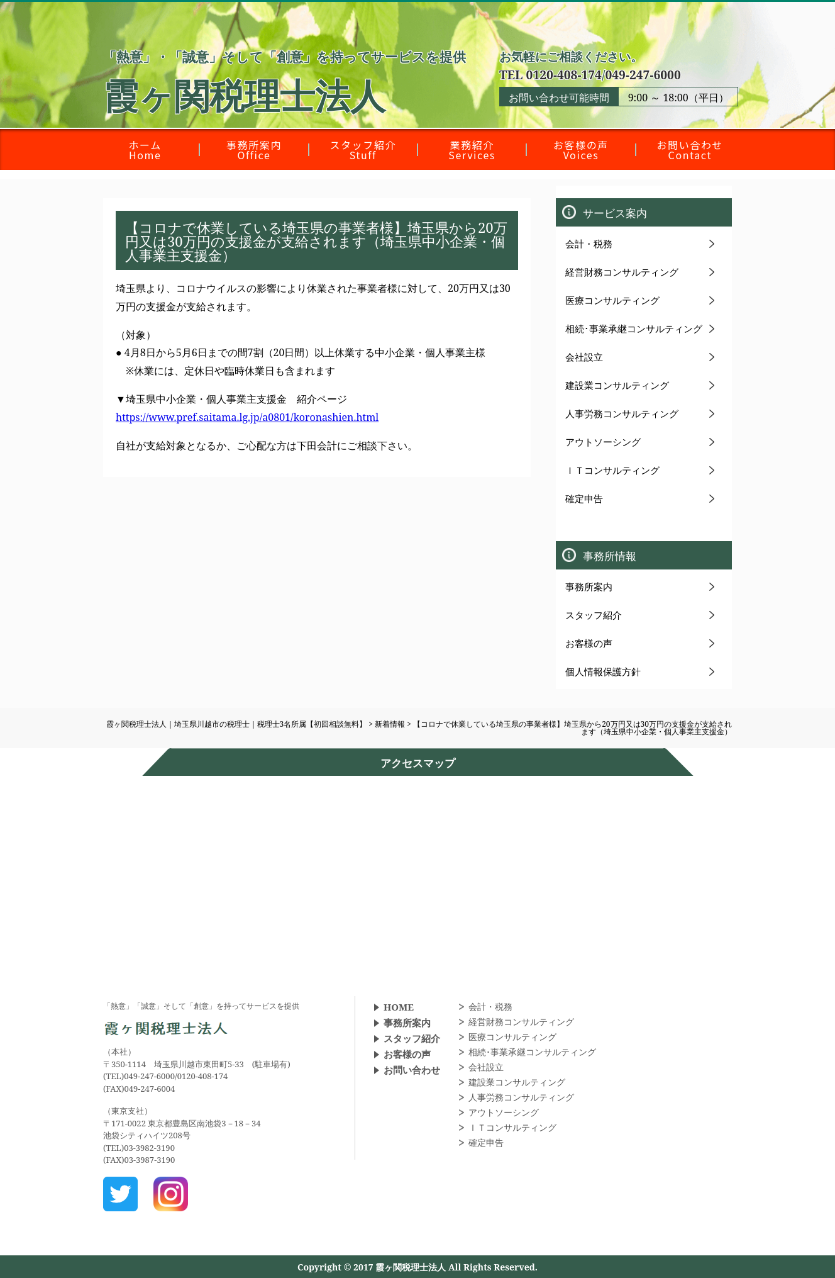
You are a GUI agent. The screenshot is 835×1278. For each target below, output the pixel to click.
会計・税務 (588, 243)
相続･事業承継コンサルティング (633, 328)
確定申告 (584, 498)
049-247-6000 (642, 74)
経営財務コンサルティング (621, 272)
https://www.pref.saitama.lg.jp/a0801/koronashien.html (247, 417)
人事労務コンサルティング (621, 413)
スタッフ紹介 (593, 614)
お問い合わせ (412, 1069)
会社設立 (584, 356)
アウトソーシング (603, 441)
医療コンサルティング (612, 300)
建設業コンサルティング (617, 385)
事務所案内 (588, 586)
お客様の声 (588, 643)
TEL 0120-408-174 (550, 74)
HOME (399, 1007)
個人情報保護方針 (603, 671)
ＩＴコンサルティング (612, 470)
